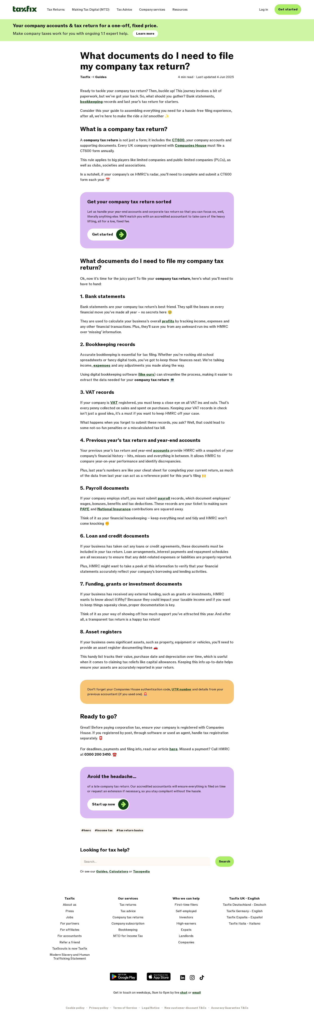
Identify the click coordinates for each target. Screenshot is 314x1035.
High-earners (186, 924)
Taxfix (85, 77)
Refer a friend (69, 942)
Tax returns (127, 905)
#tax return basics (129, 830)
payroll (164, 498)
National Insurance (114, 509)
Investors (186, 917)
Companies (186, 942)
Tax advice (128, 911)
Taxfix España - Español (244, 917)
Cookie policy (75, 1008)
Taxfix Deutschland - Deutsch (244, 905)
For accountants (69, 936)
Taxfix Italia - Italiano (244, 924)
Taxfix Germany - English (244, 911)
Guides (101, 77)
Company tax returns (128, 917)
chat (183, 992)
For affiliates (69, 930)
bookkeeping (91, 101)
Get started (288, 9)
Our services (128, 899)
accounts (161, 450)
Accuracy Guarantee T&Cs (229, 1008)
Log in (263, 9)
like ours (146, 374)
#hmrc (86, 830)
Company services (152, 9)
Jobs (69, 917)
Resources (180, 9)
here (173, 749)
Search (224, 861)
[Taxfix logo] (25, 9)
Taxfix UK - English (244, 899)
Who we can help (186, 899)
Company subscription (128, 924)
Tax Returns (56, 9)
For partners (69, 924)
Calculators (118, 871)
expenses (101, 365)
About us (69, 905)
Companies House (190, 145)
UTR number (181, 689)
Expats (186, 930)
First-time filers (186, 905)
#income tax (104, 830)
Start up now (103, 804)
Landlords (186, 936)
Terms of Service (125, 1008)
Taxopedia (141, 871)
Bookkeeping (127, 930)
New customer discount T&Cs (185, 1008)
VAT (114, 402)
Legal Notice (151, 1008)
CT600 (178, 140)
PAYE (85, 509)
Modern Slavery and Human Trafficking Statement (70, 957)
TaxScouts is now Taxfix (69, 949)
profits (168, 321)
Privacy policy (98, 1008)
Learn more (145, 33)
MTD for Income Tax (128, 936)
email (196, 992)
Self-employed (186, 911)
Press (69, 911)
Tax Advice (124, 9)
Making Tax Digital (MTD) (90, 9)
